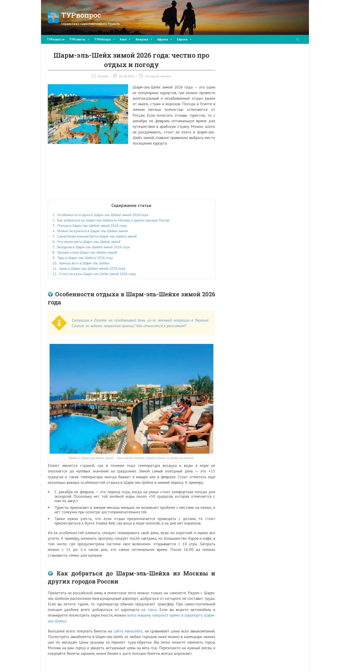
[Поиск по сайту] (297, 40)
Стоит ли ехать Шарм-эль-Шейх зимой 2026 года (94, 274)
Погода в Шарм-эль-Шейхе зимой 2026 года (89, 225)
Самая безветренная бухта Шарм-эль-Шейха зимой (94, 236)
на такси (149, 609)
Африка (165, 39)
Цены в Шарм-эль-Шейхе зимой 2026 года (88, 268)
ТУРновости (56, 39)
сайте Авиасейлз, (128, 631)
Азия (125, 39)
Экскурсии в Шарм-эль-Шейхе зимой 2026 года (91, 247)
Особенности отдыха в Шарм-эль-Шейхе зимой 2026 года (100, 215)
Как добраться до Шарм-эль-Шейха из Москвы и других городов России (110, 220)
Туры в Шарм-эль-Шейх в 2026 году (82, 257)
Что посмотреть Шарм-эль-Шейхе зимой (86, 241)
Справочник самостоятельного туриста (90, 23)
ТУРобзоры (104, 39)
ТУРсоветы (79, 39)
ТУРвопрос (81, 15)
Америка (144, 39)
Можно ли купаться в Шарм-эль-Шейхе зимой (90, 231)
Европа (184, 39)
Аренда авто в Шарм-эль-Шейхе (80, 263)
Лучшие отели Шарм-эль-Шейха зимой (84, 252)
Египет (103, 76)
